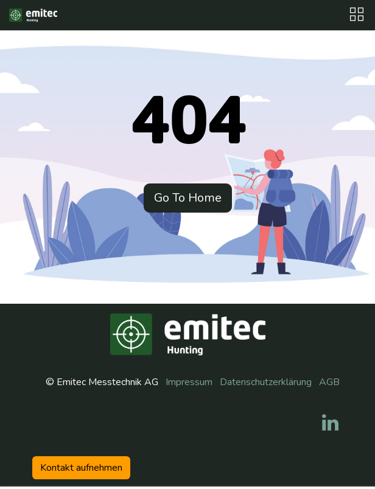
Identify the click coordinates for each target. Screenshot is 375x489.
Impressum (189, 382)
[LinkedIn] (330, 423)
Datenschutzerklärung (266, 382)
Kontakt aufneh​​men (81, 467)
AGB (329, 382)
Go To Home (188, 198)
